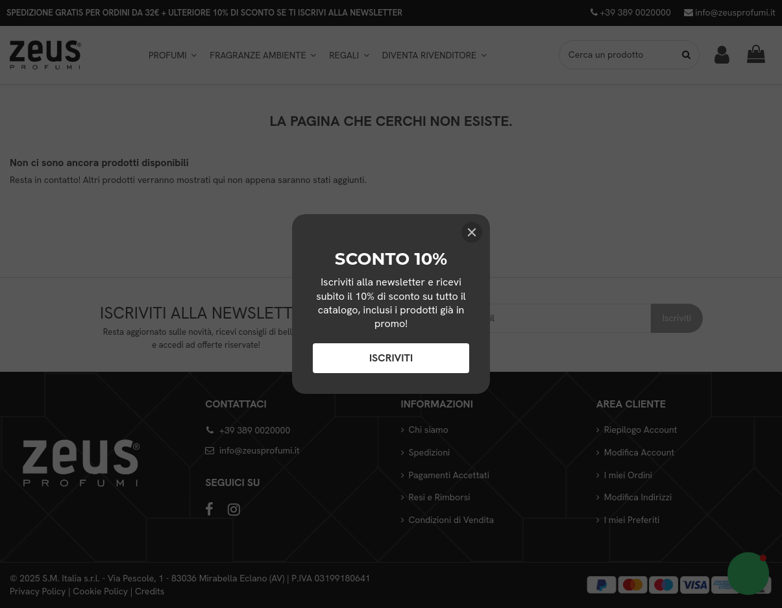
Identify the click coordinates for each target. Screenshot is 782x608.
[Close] (471, 232)
